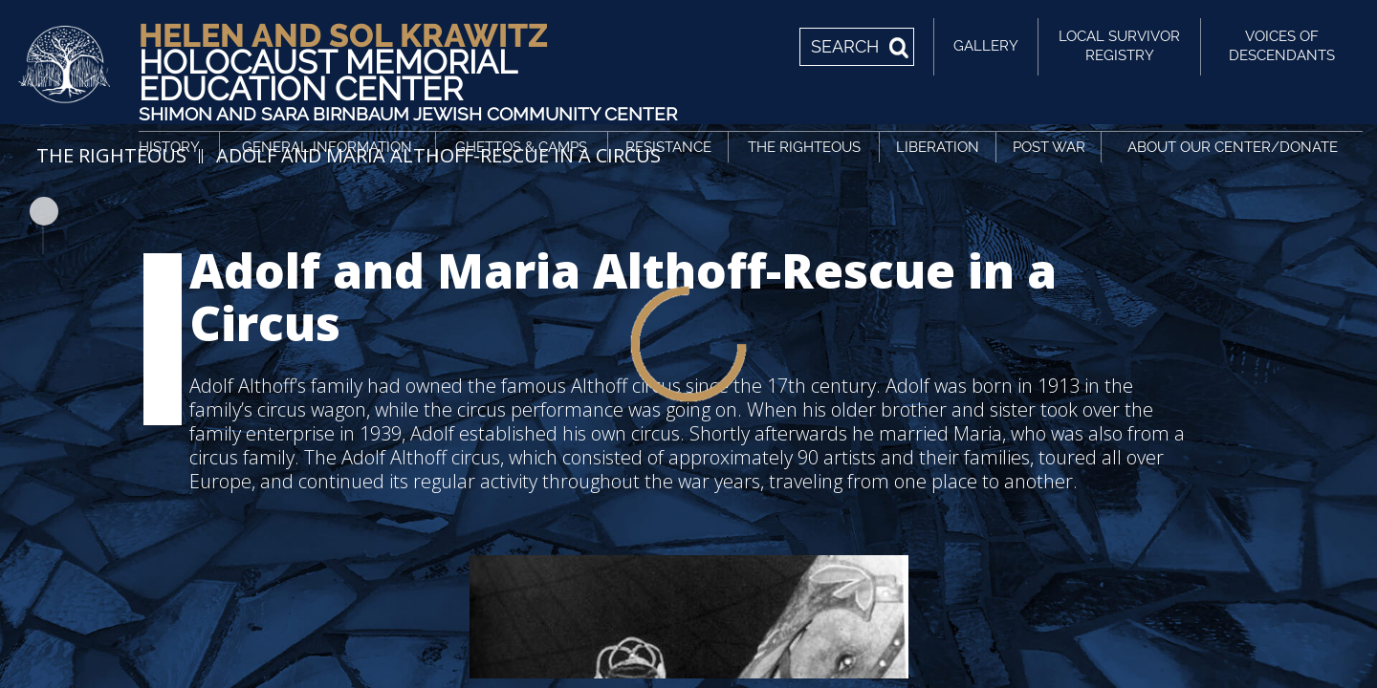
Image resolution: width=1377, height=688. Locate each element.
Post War (1049, 147)
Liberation (937, 147)
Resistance (668, 147)
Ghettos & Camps (521, 147)
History (169, 147)
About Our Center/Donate (1232, 147)
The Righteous (804, 147)
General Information (327, 147)
